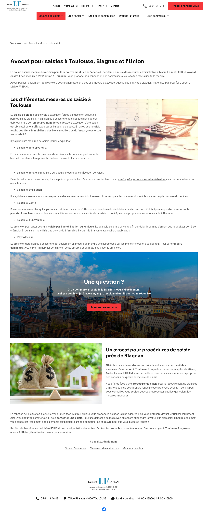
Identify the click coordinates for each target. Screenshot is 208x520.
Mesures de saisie (49, 15)
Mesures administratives (104, 437)
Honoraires (87, 6)
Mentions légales (53, 511)
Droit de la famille (129, 15)
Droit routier (74, 15)
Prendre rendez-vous (185, 5)
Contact (115, 6)
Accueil (56, 6)
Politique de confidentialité (80, 511)
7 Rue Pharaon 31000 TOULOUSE (87, 487)
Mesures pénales (133, 437)
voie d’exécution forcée (55, 103)
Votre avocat (71, 6)
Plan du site (128, 511)
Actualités (102, 6)
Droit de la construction (101, 15)
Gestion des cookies (108, 511)
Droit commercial (156, 15)
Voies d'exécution (75, 437)
